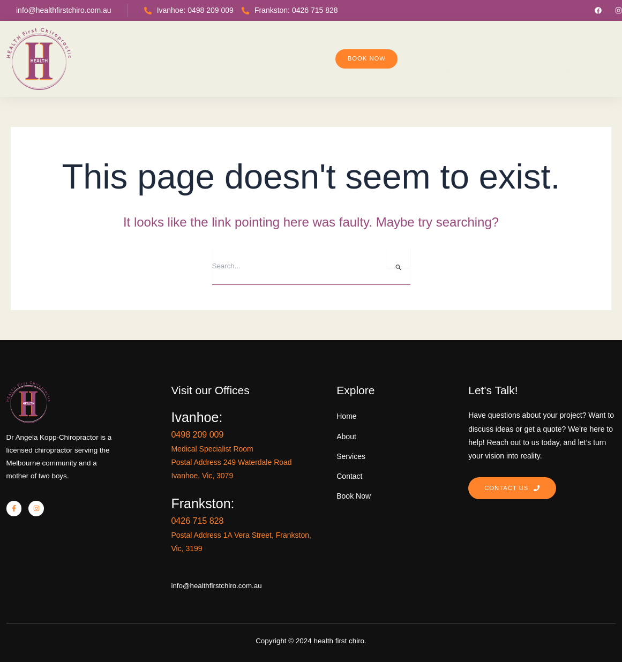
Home (215, 48)
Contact (500, 48)
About (261, 48)
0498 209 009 (267, 425)
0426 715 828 (267, 512)
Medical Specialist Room (279, 440)
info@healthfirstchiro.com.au (63, 10)
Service (437, 48)
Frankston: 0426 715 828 (290, 10)
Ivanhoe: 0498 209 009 (189, 10)
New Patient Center (344, 48)
